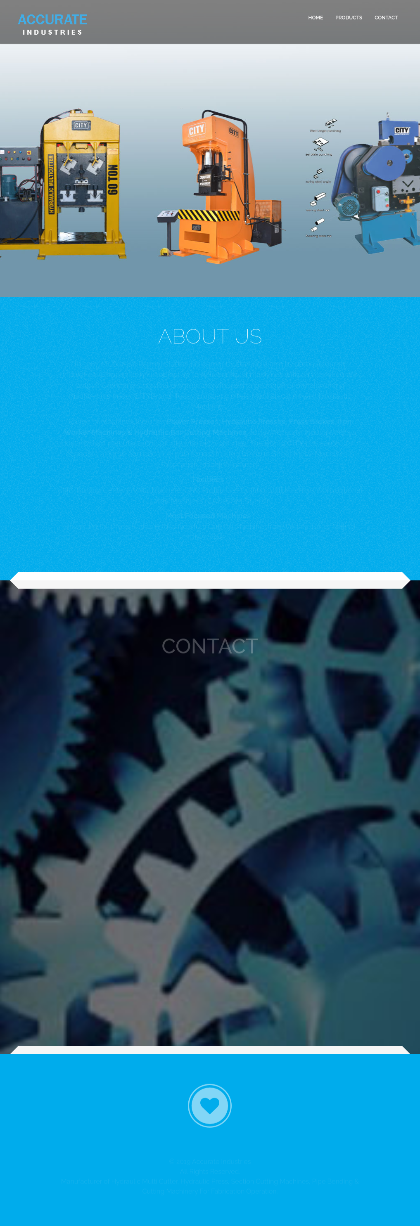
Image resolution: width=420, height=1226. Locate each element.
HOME (315, 17)
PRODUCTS (348, 17)
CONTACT (386, 17)
